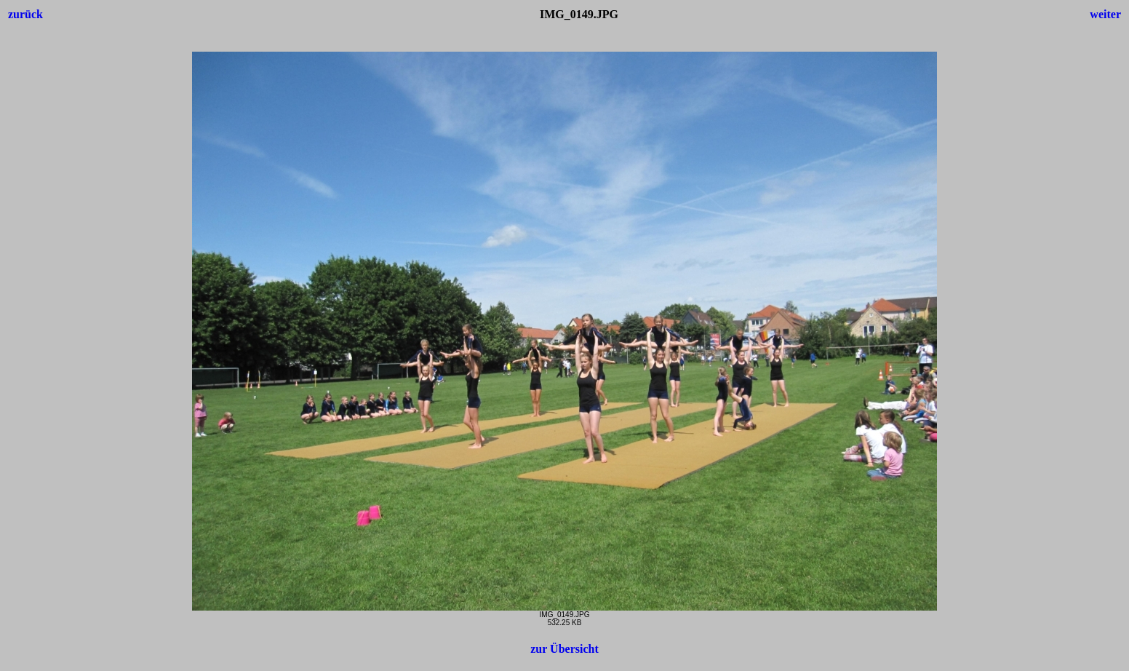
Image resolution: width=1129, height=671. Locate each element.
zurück (25, 14)
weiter (1105, 14)
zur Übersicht (564, 649)
